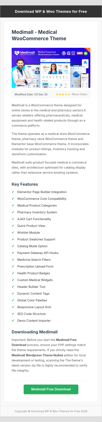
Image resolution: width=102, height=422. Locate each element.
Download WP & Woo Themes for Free (51, 11)
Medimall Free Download (51, 389)
